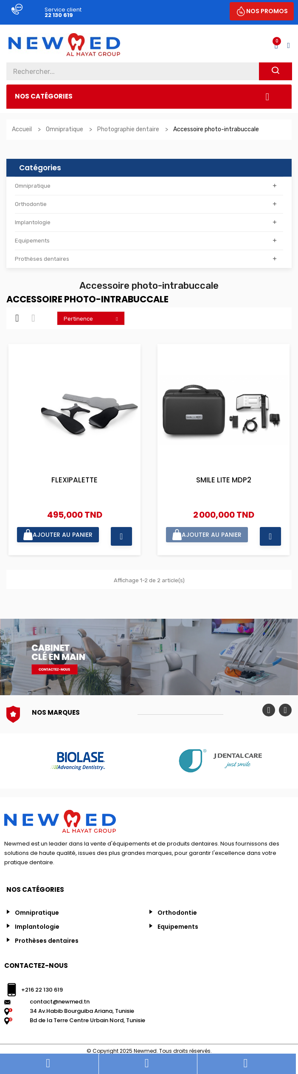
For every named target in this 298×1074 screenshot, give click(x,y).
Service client (63, 10)
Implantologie (33, 222)
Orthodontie (31, 204)
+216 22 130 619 (42, 990)
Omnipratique (33, 186)
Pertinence (93, 318)
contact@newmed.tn (60, 1002)
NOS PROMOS (267, 11)
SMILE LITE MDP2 (223, 480)
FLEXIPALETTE (74, 480)
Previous (268, 710)
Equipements (32, 240)
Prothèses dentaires (42, 259)
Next (285, 710)
